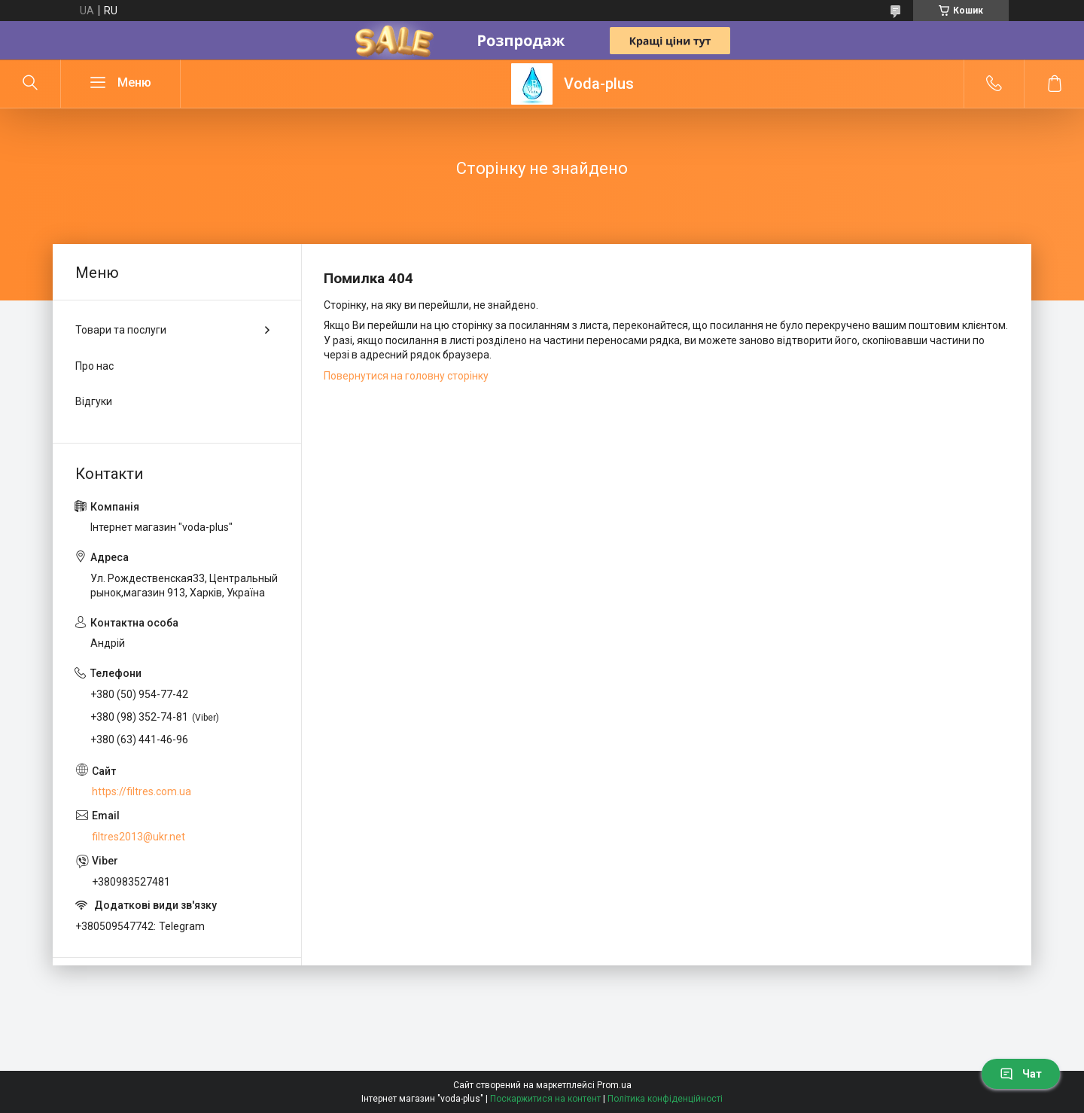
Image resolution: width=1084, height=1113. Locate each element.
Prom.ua (614, 1085)
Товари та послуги (120, 330)
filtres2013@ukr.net (138, 837)
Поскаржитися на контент (545, 1098)
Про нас (94, 366)
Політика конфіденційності (665, 1098)
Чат (1021, 1074)
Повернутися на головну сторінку (406, 376)
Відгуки (93, 401)
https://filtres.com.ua (141, 791)
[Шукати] (30, 83)
